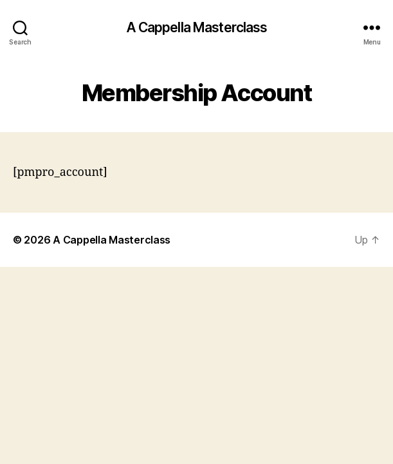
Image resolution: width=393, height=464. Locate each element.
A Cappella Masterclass (197, 27)
